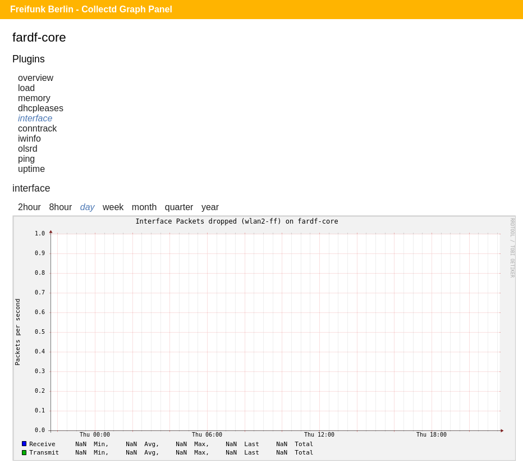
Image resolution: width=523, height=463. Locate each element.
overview (35, 78)
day (87, 207)
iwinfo (29, 138)
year (210, 207)
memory (34, 98)
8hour (60, 207)
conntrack (37, 128)
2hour (29, 207)
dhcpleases (40, 108)
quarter (179, 207)
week (113, 207)
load (26, 88)
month (144, 207)
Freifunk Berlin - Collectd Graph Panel (91, 9)
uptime (31, 169)
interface (35, 118)
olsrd (28, 148)
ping (26, 159)
